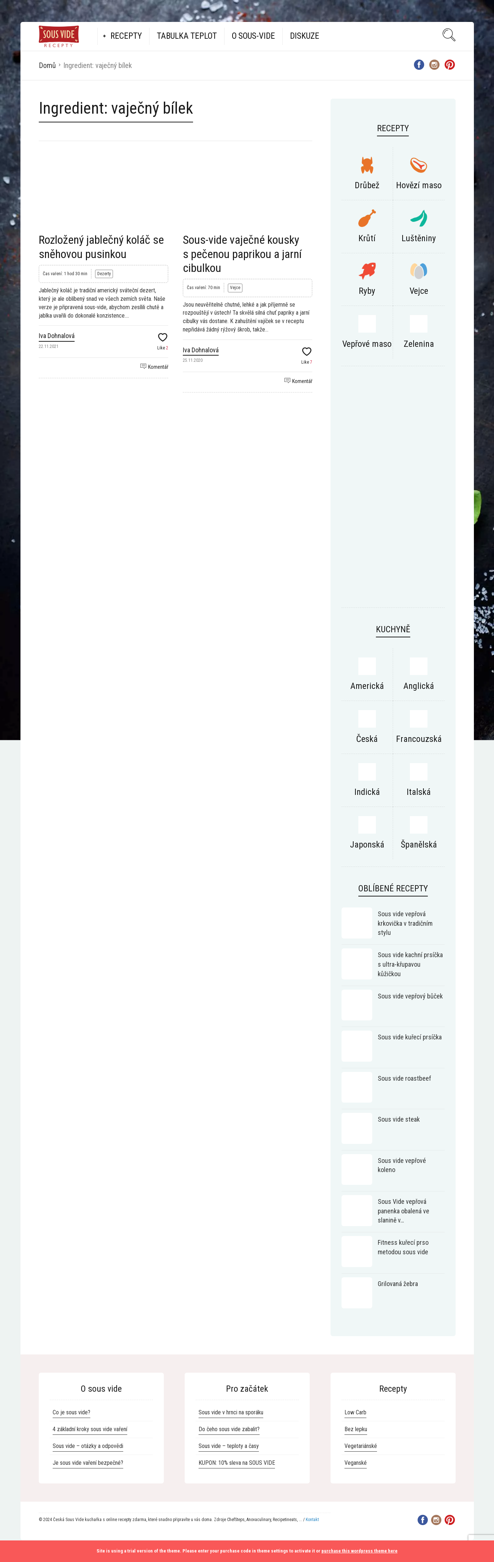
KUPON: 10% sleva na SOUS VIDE (237, 1462)
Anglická (418, 686)
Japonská (367, 844)
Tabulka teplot (187, 36)
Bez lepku (355, 1429)
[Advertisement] (393, 490)
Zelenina (419, 344)
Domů (47, 65)
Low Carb (355, 1412)
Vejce (235, 287)
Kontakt (312, 1519)
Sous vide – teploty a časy (229, 1445)
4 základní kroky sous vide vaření (90, 1429)
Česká (367, 739)
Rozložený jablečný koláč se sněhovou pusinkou (101, 247)
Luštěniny (418, 238)
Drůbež (367, 185)
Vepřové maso (367, 344)
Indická (367, 792)
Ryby (367, 291)
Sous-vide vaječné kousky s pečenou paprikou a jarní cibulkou (242, 254)
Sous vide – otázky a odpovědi (88, 1445)
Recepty (126, 36)
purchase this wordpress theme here (359, 1551)
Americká (367, 686)
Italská (419, 792)
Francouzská (419, 739)
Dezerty (104, 273)
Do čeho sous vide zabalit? (229, 1429)
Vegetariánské (360, 1445)
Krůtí (367, 238)
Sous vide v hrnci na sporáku (231, 1412)
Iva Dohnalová (57, 336)
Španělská (419, 844)
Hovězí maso (419, 185)
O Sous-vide (253, 36)
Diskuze (304, 36)
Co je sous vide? (71, 1412)
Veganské (355, 1462)
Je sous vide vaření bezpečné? (88, 1462)
